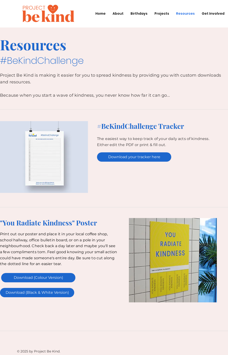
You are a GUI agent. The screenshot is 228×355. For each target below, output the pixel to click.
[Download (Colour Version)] (38, 277)
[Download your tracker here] (134, 157)
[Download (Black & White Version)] (37, 292)
